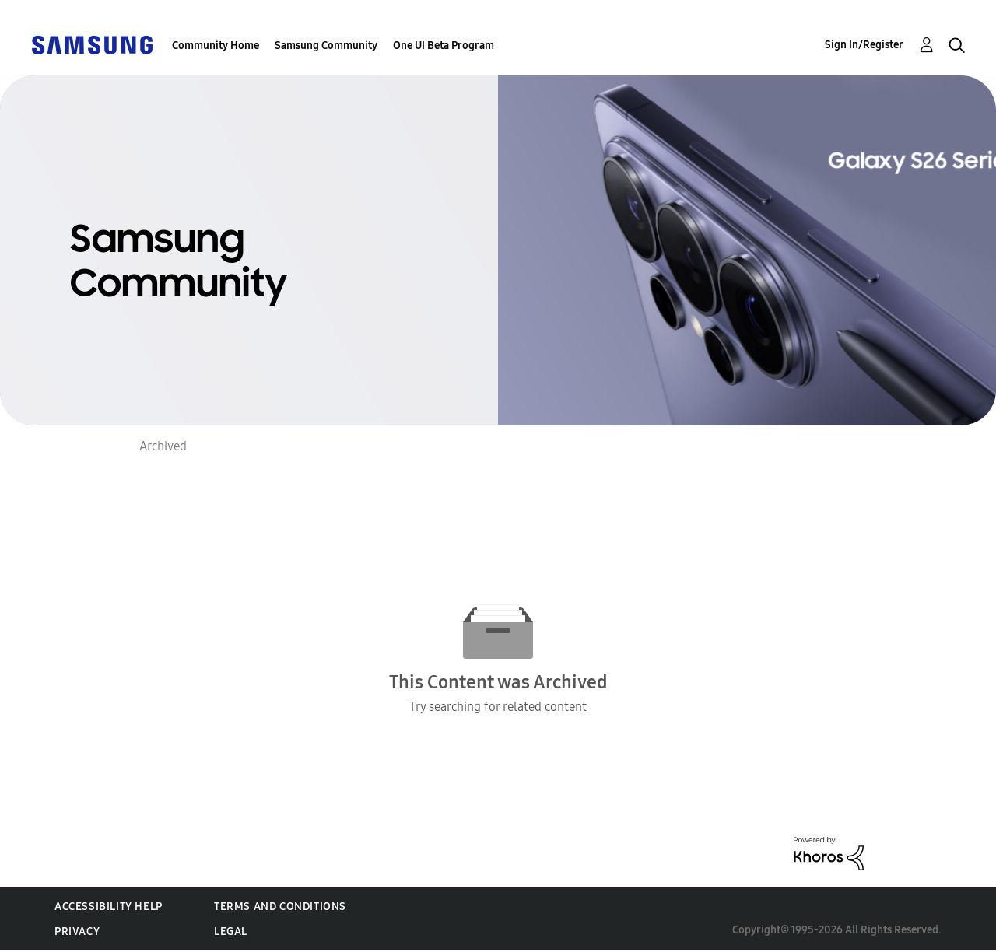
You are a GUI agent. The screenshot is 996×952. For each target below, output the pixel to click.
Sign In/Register (864, 44)
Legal (230, 931)
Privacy (77, 931)
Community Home (215, 45)
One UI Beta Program (443, 45)
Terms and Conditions (280, 906)
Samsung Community (326, 45)
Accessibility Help (108, 906)
